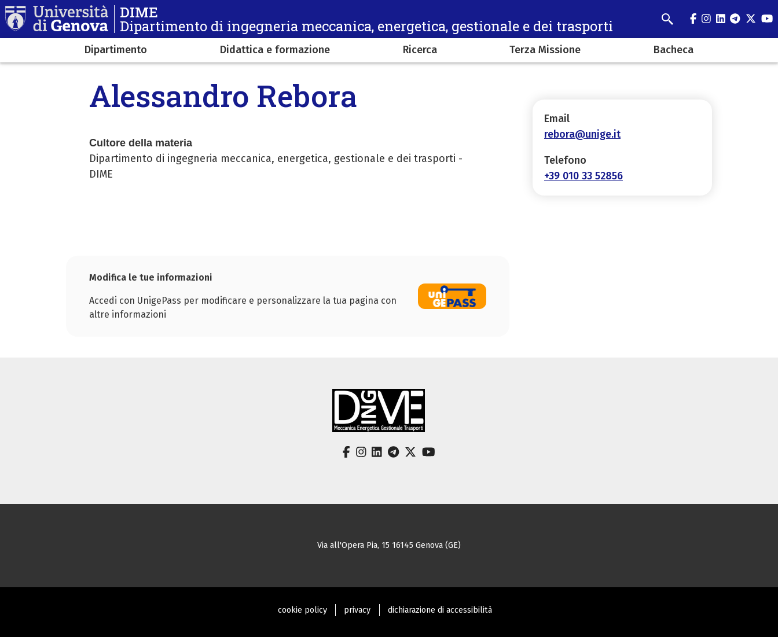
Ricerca (420, 49)
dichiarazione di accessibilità (440, 610)
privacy (357, 610)
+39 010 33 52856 (583, 176)
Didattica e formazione (275, 49)
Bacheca (673, 49)
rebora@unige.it (582, 134)
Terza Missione (545, 49)
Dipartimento (116, 49)
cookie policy (302, 610)
